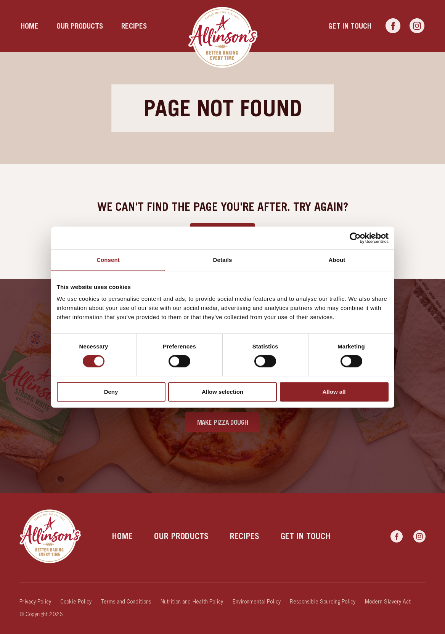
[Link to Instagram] (417, 26)
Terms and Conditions (126, 602)
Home (30, 25)
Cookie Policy (76, 602)
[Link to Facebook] (393, 26)
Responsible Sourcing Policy (322, 602)
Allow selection (222, 391)
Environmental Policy (256, 602)
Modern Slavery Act (388, 602)
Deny (111, 391)
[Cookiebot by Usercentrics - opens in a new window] (355, 238)
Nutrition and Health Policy (191, 602)
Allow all (334, 391)
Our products (79, 25)
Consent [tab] (108, 260)
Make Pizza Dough (222, 422)
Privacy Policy (35, 602)
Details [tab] (222, 260)
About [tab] (337, 260)
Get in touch (349, 25)
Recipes (134, 25)
